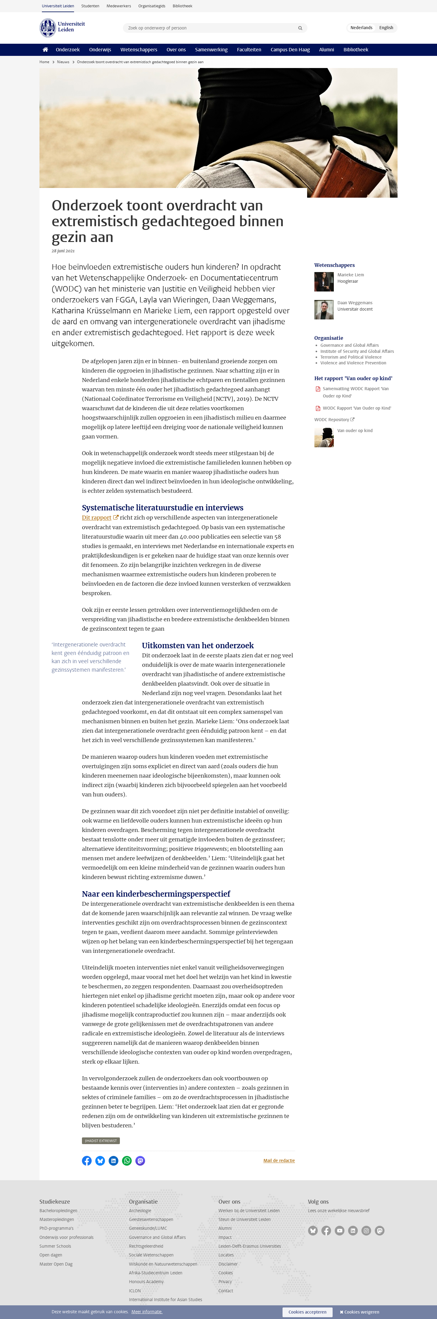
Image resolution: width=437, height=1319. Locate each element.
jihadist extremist (101, 1141)
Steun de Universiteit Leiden (244, 1219)
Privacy (225, 1282)
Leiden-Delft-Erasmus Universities (249, 1246)
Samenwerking (211, 49)
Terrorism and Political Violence (351, 357)
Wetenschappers (138, 49)
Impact (225, 1237)
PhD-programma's (56, 1228)
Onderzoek (68, 49)
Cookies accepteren (308, 1312)
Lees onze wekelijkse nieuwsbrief (339, 1211)
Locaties (226, 1255)
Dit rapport (96, 517)
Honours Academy (146, 1282)
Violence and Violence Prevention (353, 363)
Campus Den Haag (290, 49)
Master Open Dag (56, 1264)
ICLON (135, 1291)
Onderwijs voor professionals (66, 1237)
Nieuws (63, 62)
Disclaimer (228, 1264)
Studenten (90, 6)
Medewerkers (119, 6)
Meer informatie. (147, 1312)
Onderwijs (100, 49)
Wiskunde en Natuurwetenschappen (163, 1264)
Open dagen (50, 1255)
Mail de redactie (279, 1161)
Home (44, 62)
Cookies (225, 1273)
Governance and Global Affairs (349, 345)
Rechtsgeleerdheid (146, 1246)
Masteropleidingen (56, 1219)
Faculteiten (249, 49)
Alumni (326, 49)
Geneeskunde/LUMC (148, 1228)
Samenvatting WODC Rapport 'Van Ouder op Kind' (356, 392)
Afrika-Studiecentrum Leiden (155, 1273)
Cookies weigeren (361, 1312)
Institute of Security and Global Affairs (357, 351)
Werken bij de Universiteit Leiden (249, 1211)
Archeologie (140, 1211)
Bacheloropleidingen (58, 1211)
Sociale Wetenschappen (151, 1255)
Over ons (176, 49)
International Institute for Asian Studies (165, 1300)
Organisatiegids (151, 6)
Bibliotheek (182, 6)
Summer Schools (55, 1246)
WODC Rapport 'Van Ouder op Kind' (357, 408)
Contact (225, 1291)
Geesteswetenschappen (151, 1219)
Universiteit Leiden (58, 6)
